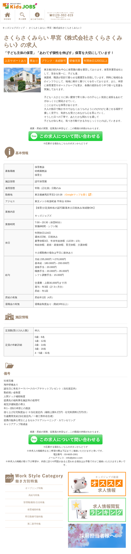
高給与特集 (34, 495)
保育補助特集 (34, 509)
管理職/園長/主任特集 (34, 502)
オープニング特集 (34, 488)
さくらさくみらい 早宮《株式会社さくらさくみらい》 (56, 28)
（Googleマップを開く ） (78, 194)
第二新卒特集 (34, 523)
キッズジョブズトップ (14, 28)
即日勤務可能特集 (34, 516)
